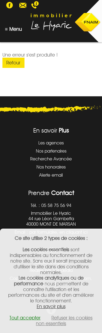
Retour (13, 62)
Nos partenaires (51, 151)
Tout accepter (25, 318)
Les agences (51, 143)
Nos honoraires (51, 167)
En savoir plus (51, 306)
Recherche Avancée (51, 158)
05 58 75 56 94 (40, 5)
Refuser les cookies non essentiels (64, 320)
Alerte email (51, 175)
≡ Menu (13, 29)
